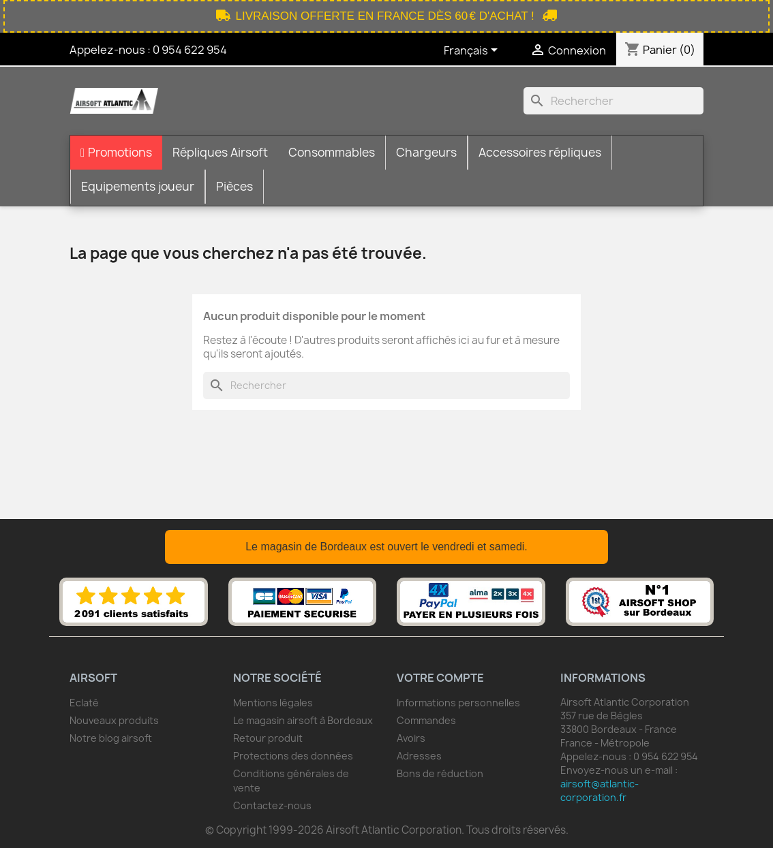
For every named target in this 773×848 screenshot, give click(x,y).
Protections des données (293, 755)
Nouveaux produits (114, 720)
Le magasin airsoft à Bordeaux (303, 720)
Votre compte (440, 677)
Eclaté (84, 702)
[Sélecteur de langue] (473, 51)
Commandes (426, 720)
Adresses (419, 755)
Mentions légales (273, 702)
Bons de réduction (440, 773)
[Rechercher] (613, 100)
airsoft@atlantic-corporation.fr (599, 790)
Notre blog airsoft (111, 738)
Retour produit (268, 738)
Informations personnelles (458, 702)
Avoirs (411, 738)
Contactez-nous (272, 805)
